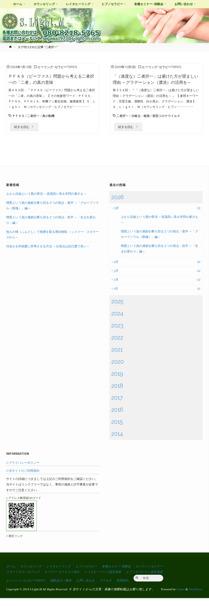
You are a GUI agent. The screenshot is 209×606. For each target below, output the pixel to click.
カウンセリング (32, 574)
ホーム (11, 574)
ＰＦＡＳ (18, 116)
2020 (117, 369)
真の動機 (48, 116)
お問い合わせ (88, 588)
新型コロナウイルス (166, 122)
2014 (117, 441)
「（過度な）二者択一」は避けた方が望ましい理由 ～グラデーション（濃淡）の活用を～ (156, 82)
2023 (117, 333)
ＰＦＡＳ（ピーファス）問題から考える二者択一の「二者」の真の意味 (52, 79)
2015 (117, 429)
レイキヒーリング (61, 574)
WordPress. (196, 597)
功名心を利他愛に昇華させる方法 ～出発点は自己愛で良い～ (48, 254)
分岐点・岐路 (140, 122)
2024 (117, 321)
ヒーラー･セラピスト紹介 (65, 579)
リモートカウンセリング (24, 579)
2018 (117, 393)
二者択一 (33, 116)
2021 (117, 357)
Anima (180, 597)
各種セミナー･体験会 (122, 574)
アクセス (109, 588)
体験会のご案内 (63, 588)
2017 (117, 405)
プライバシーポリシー (24, 470)
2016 (117, 417)
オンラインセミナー (156, 574)
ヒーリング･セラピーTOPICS (57, 67)
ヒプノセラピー (90, 574)
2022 (117, 345)
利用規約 (127, 588)
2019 (117, 381)
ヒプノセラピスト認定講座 (151, 579)
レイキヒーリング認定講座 (107, 579)
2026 (117, 205)
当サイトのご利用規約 (24, 479)
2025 (117, 309)
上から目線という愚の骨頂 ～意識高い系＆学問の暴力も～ (46, 202)
